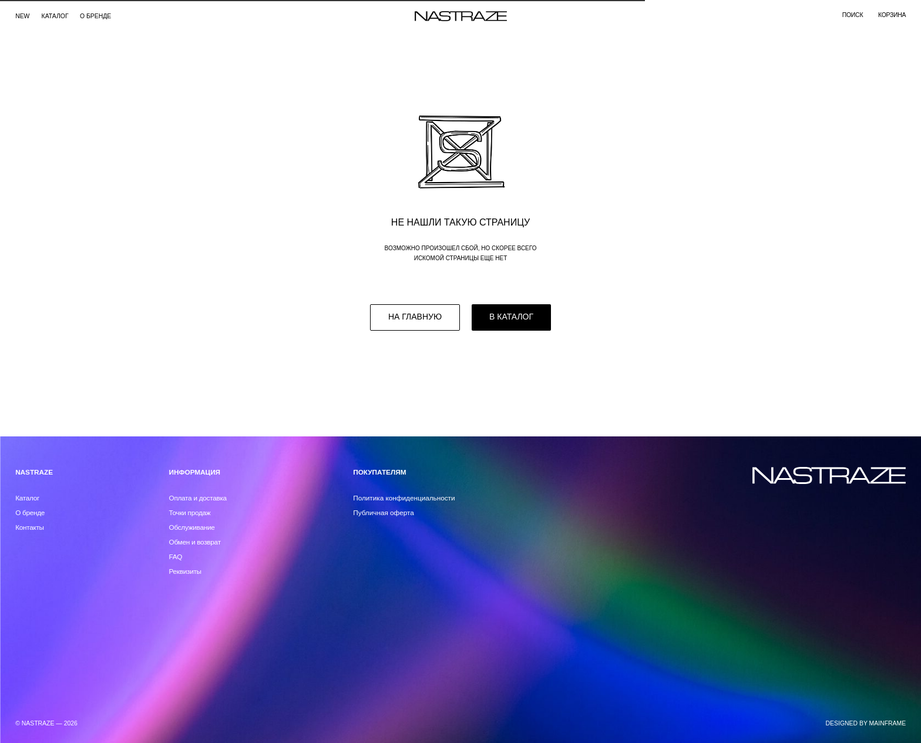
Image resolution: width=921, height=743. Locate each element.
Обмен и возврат (195, 542)
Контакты (29, 527)
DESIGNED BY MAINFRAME (866, 723)
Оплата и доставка (198, 498)
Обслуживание (192, 527)
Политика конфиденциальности (404, 498)
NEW (22, 16)
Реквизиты (185, 571)
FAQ (176, 556)
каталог (55, 16)
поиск (852, 15)
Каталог (27, 498)
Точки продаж (190, 512)
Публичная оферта (383, 512)
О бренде (95, 16)
